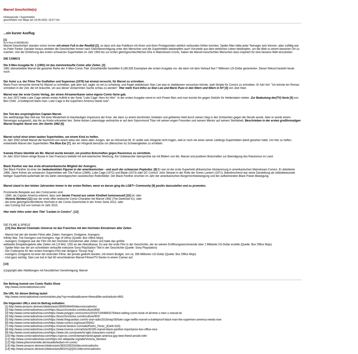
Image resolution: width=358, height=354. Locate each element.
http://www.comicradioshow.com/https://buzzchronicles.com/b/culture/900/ (54, 309)
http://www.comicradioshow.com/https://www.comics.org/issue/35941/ (51, 322)
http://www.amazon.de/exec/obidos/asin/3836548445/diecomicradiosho (53, 306)
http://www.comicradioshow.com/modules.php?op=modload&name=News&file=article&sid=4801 (64, 296)
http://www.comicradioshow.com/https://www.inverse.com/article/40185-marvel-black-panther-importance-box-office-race (83, 329)
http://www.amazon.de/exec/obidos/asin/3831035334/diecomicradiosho (54, 345)
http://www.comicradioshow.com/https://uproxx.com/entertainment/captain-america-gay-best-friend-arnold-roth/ (78, 335)
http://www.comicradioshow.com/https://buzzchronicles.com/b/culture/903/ (54, 316)
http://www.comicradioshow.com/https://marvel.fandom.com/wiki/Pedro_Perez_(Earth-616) (64, 326)
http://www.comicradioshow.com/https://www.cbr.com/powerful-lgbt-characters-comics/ (62, 332)
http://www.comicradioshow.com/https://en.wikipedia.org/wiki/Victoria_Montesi (58, 339)
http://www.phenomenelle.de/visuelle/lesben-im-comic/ (43, 342)
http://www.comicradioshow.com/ (25, 287)
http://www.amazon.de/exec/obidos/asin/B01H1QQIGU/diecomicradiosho (55, 349)
